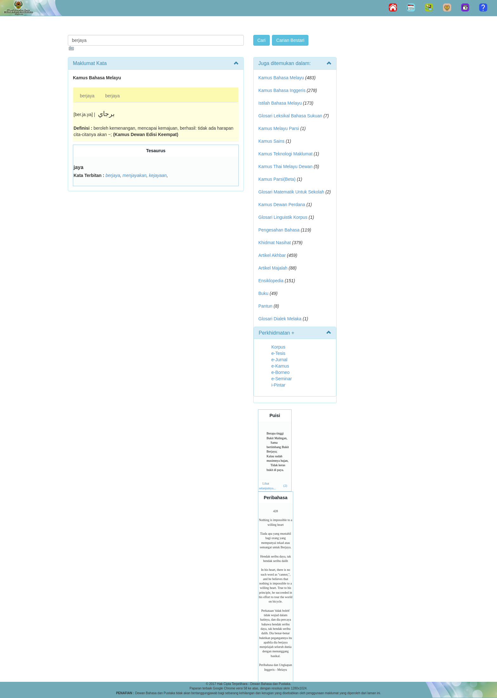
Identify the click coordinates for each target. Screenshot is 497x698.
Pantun (265, 306)
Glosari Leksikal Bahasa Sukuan (290, 115)
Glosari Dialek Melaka (279, 318)
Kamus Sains (271, 141)
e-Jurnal (279, 359)
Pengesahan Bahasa (279, 229)
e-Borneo (280, 372)
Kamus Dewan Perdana (281, 204)
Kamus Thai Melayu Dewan (285, 166)
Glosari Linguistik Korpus (282, 217)
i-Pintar (278, 385)
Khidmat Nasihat (274, 242)
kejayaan (158, 175)
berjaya (87, 95)
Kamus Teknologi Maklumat (285, 153)
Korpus (278, 346)
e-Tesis (278, 353)
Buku (263, 293)
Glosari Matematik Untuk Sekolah (291, 191)
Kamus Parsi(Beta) (276, 179)
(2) (285, 485)
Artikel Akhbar (272, 255)
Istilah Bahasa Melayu (280, 103)
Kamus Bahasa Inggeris (282, 90)
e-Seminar (281, 378)
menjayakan (135, 175)
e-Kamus (280, 366)
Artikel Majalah (272, 268)
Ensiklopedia (270, 280)
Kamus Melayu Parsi (278, 128)
